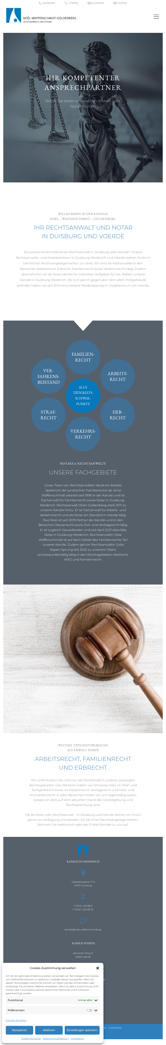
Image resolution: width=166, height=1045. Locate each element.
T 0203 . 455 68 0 (83, 905)
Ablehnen (49, 1030)
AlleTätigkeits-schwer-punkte (83, 395)
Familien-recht (83, 357)
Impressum (77, 1038)
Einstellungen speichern (82, 1030)
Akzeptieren (19, 1030)
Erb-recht (118, 415)
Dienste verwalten (16, 1020)
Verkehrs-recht (83, 434)
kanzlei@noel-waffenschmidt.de (83, 929)
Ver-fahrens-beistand (48, 376)
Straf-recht (49, 415)
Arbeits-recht (118, 376)
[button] (98, 968)
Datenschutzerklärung (56, 1038)
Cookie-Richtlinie (31, 1038)
